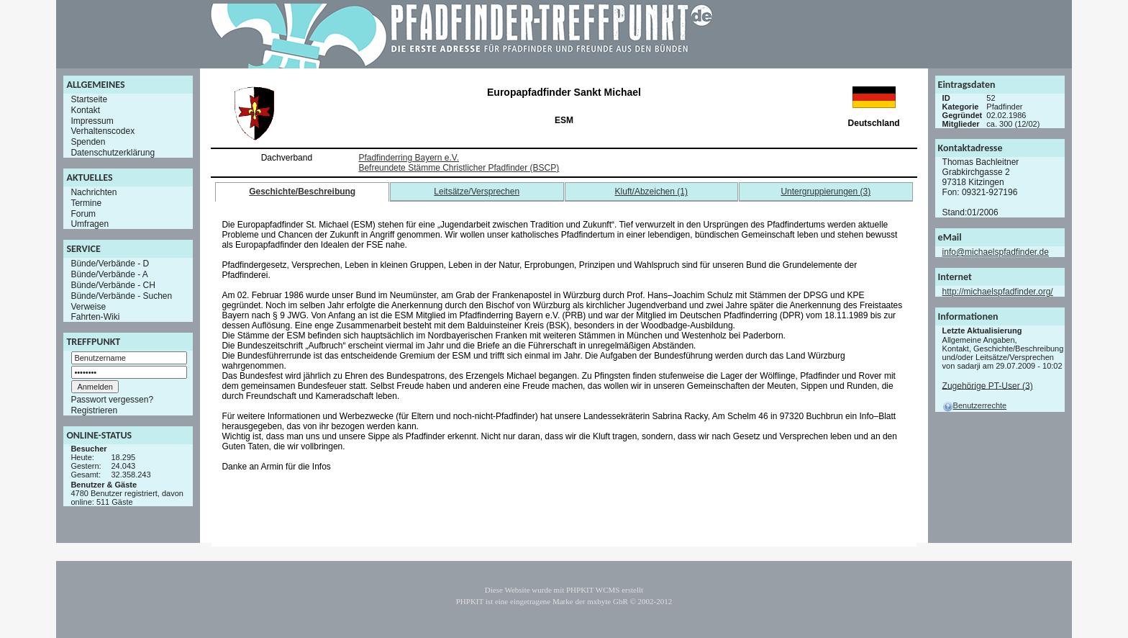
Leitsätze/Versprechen (476, 192)
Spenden (87, 142)
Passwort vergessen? (111, 400)
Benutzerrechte (974, 405)
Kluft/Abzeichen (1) (651, 192)
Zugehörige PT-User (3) (987, 385)
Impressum (91, 120)
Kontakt (85, 110)
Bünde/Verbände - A (108, 274)
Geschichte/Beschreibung (302, 192)
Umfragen (89, 224)
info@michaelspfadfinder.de (995, 252)
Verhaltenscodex (102, 131)
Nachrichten (93, 192)
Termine (85, 203)
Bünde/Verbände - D (109, 264)
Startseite (88, 99)
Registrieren (93, 410)
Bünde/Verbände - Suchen (121, 296)
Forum (83, 213)
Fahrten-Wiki (94, 317)
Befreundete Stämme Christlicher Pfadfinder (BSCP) (458, 168)
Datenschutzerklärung (112, 153)
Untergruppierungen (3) (825, 192)
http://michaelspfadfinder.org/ (997, 292)
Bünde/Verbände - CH (112, 285)
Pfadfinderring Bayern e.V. (408, 158)
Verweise (88, 306)
